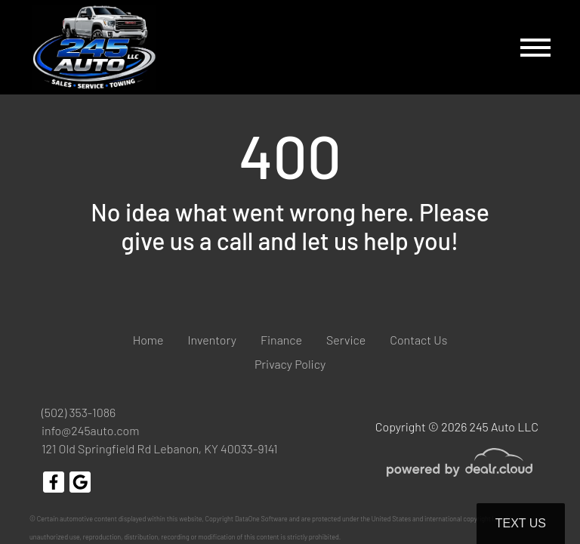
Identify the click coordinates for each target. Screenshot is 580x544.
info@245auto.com (90, 430)
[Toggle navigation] (535, 47)
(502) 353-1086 (79, 412)
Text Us (520, 523)
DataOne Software (261, 519)
